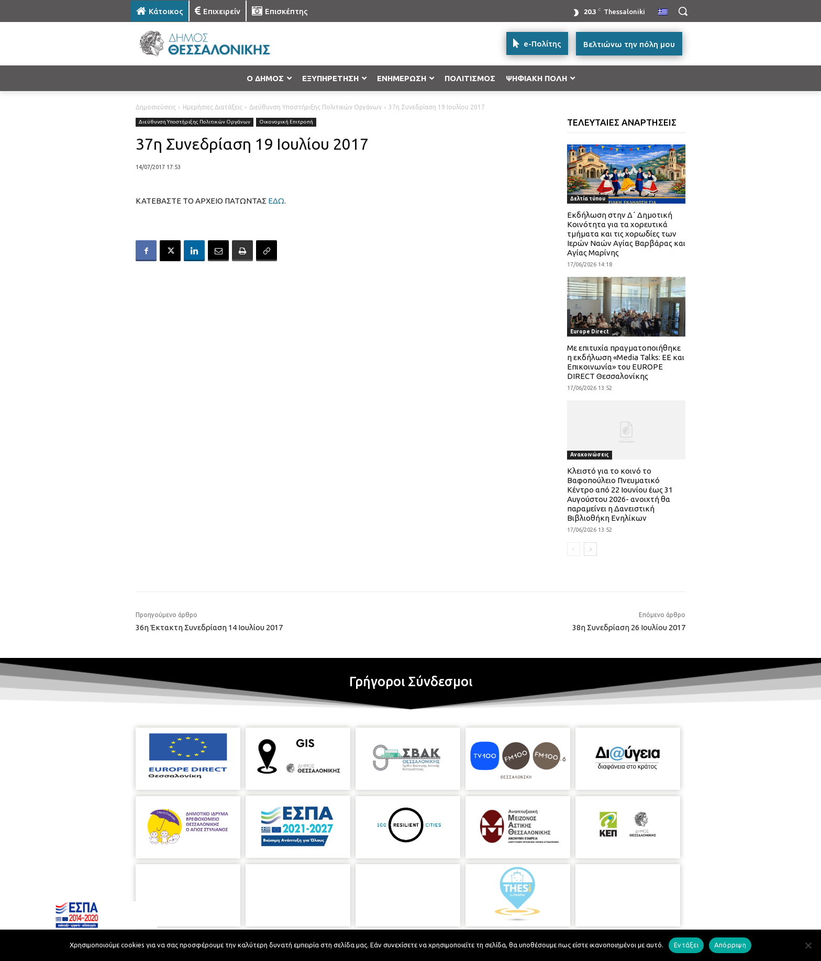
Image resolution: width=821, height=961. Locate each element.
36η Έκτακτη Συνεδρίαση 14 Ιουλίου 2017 (209, 627)
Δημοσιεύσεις (156, 107)
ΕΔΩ (276, 200)
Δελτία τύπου (587, 199)
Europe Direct (589, 331)
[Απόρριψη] (808, 945)
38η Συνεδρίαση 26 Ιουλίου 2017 (628, 627)
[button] (682, 11)
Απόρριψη (730, 944)
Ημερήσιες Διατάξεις (212, 107)
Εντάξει (686, 944)
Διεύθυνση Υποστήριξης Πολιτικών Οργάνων (315, 107)
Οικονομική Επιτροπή (286, 122)
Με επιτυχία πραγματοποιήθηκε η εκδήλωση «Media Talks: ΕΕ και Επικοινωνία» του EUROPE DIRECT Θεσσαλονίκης (625, 362)
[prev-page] (573, 549)
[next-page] (590, 549)
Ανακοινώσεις (589, 454)
